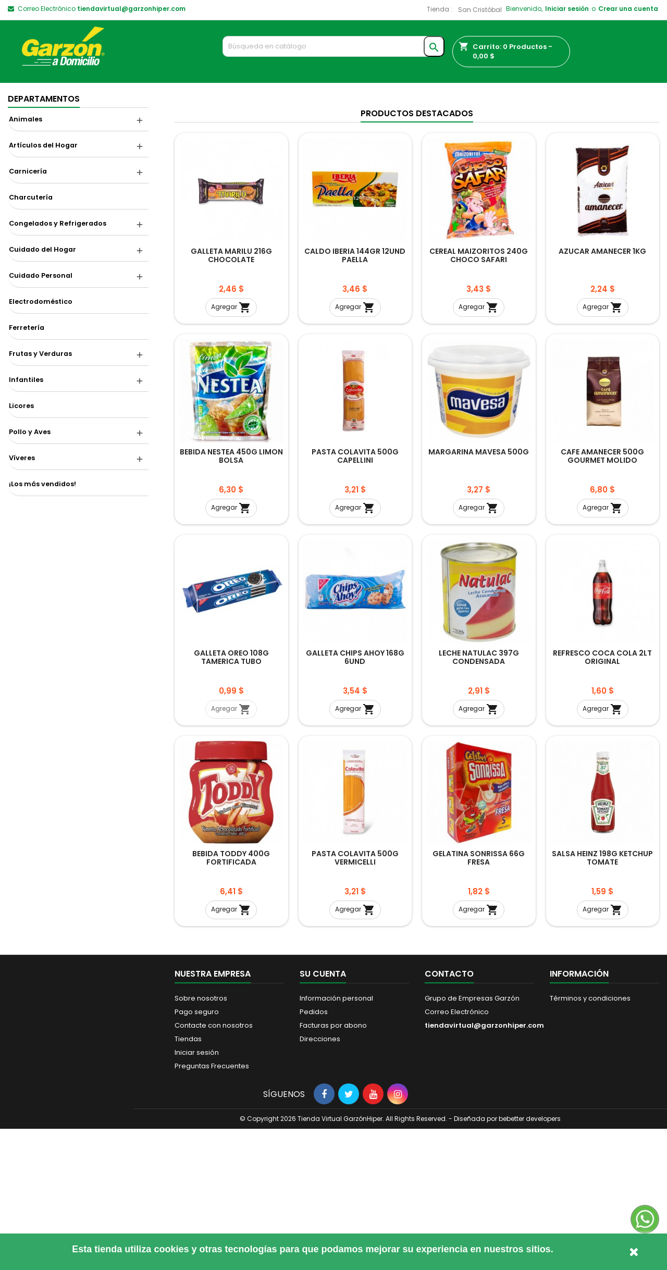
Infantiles (26, 379)
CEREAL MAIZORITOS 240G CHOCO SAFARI (478, 396)
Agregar (231, 448)
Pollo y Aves (30, 431)
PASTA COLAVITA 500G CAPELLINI (355, 597)
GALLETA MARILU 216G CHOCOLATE (231, 396)
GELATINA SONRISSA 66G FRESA (479, 999)
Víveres (22, 457)
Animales (25, 119)
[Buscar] (334, 46)
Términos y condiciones (590, 1139)
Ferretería (26, 327)
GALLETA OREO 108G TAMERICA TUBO (231, 797)
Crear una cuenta (628, 8)
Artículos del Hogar (43, 145)
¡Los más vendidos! (42, 483)
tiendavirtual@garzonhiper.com (131, 8)
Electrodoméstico (40, 301)
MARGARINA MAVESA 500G (478, 593)
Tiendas (188, 1180)
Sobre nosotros (201, 1139)
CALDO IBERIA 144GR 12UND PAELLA (354, 396)
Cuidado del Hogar (42, 249)
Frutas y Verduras (40, 353)
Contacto (449, 1115)
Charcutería (31, 197)
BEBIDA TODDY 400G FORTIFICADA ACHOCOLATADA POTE (231, 1003)
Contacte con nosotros (214, 1167)
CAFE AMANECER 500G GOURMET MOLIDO (602, 597)
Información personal (336, 1139)
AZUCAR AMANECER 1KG (602, 392)
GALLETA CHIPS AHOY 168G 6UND (355, 797)
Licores (21, 405)
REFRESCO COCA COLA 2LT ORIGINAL (602, 797)
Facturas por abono (333, 1167)
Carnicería (28, 171)
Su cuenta (323, 1115)
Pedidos (314, 1153)
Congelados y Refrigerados (57, 223)
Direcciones (320, 1180)
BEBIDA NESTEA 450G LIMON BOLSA (231, 597)
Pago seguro (197, 1153)
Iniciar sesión (567, 8)
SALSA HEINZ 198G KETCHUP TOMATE (602, 999)
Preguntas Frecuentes (212, 1207)
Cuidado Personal (40, 275)
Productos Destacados (417, 255)
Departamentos (44, 99)
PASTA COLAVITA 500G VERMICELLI (355, 999)
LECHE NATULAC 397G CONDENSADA (479, 797)
